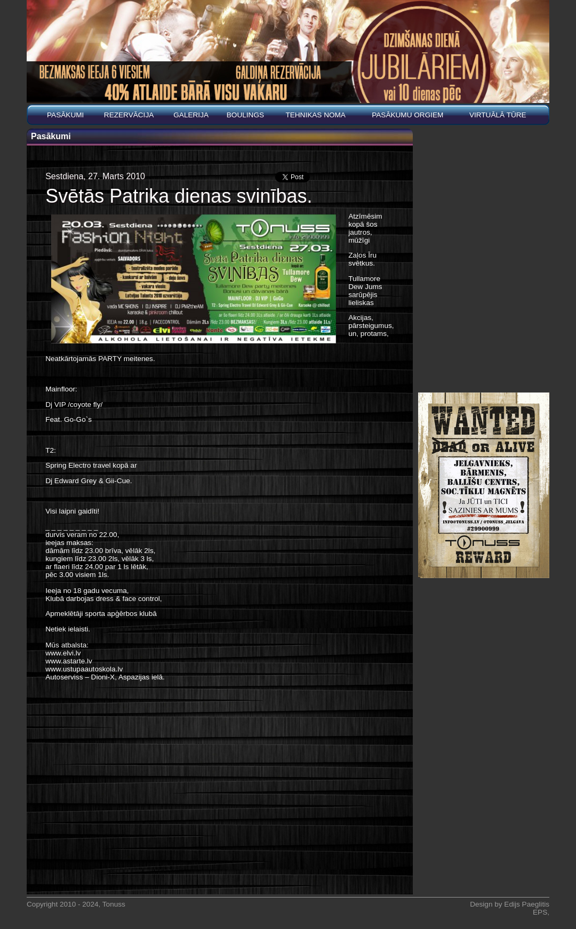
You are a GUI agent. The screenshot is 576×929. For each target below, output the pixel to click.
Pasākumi (65, 115)
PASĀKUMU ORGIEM (407, 115)
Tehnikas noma (315, 115)
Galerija (191, 115)
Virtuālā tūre (497, 115)
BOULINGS (245, 115)
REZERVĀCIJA (129, 115)
